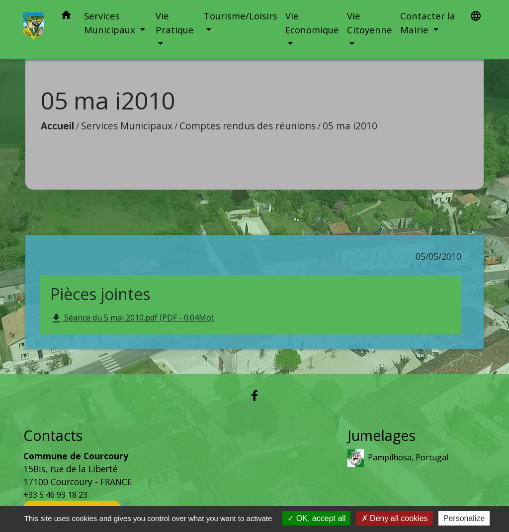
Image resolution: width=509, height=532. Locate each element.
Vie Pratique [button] (175, 22)
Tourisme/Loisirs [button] (240, 15)
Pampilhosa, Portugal (397, 458)
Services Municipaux (126, 125)
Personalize (464, 518)
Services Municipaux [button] (111, 22)
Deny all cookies (394, 518)
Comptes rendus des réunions (247, 125)
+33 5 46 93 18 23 (55, 494)
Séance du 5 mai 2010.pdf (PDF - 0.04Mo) (132, 318)
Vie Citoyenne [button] (369, 22)
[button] (66, 16)
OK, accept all (316, 518)
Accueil (57, 125)
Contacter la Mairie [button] (427, 22)
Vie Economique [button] (312, 22)
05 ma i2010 (350, 125)
